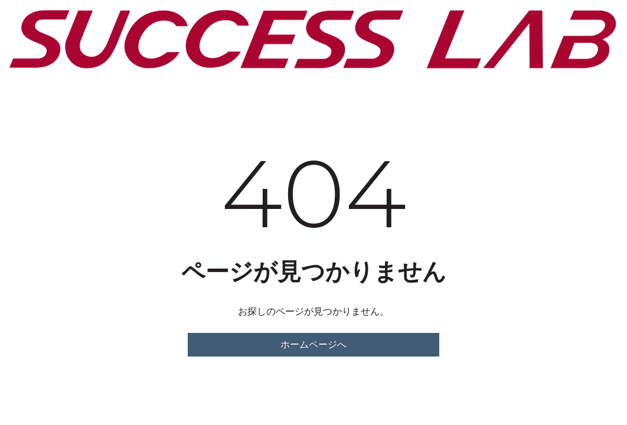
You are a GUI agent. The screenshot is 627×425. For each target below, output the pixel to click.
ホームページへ (313, 344)
